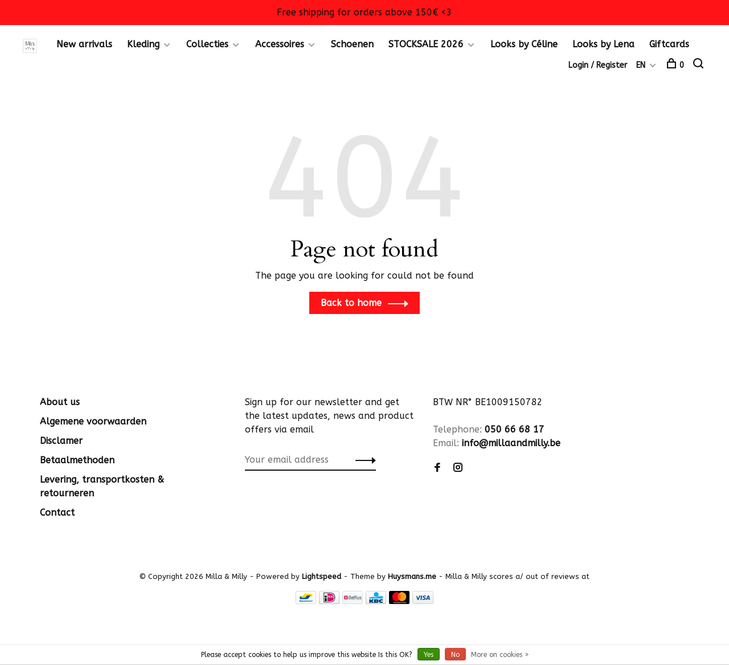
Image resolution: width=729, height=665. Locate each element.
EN (640, 65)
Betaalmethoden (77, 460)
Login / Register (597, 65)
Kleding (143, 44)
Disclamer (61, 440)
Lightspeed (321, 576)
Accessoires (279, 44)
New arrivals (84, 44)
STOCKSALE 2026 (426, 44)
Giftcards (669, 44)
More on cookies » (500, 655)
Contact (57, 512)
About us (60, 402)
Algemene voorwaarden (93, 421)
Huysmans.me (413, 576)
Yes (428, 655)
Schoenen (352, 44)
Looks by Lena (603, 44)
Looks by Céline (524, 44)
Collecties (207, 44)
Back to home (351, 302)
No (455, 655)
